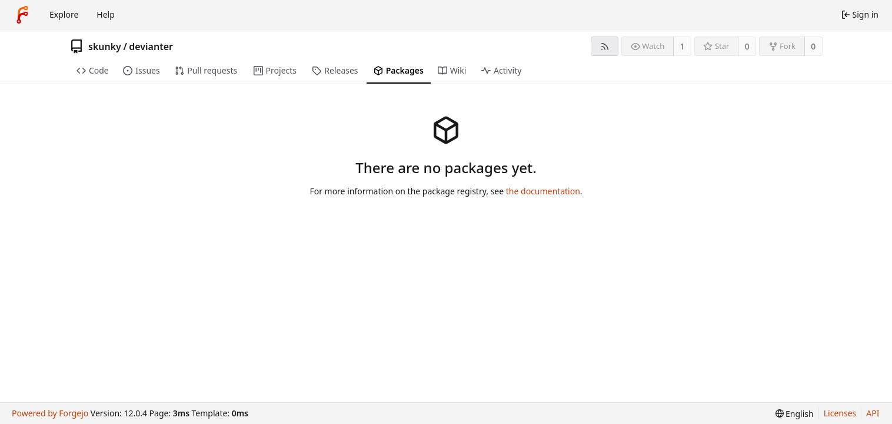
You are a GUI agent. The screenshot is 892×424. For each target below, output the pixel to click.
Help (105, 14)
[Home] (22, 14)
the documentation (543, 191)
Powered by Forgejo (50, 413)
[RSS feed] (604, 46)
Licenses (840, 413)
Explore (63, 14)
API (872, 413)
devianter (151, 46)
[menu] (794, 413)
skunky (104, 46)
